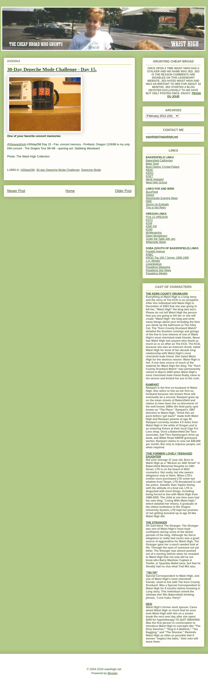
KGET (149, 176)
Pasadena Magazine (158, 267)
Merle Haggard (154, 179)
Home (70, 191)
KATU (149, 220)
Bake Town (152, 163)
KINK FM (151, 226)
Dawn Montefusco (156, 235)
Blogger (112, 673)
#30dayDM (28, 170)
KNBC (149, 254)
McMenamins (154, 232)
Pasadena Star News (158, 270)
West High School (156, 182)
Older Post (123, 191)
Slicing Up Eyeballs (157, 204)
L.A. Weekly (153, 260)
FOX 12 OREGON (157, 217)
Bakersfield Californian (159, 160)
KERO (149, 173)
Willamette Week (156, 242)
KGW (149, 223)
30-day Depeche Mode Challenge (58, 170)
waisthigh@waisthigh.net (162, 136)
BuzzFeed (152, 191)
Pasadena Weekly (157, 273)
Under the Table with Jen (160, 238)
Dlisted (150, 195)
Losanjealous (154, 264)
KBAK (149, 170)
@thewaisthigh (16, 144)
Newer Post (16, 191)
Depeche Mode (91, 170)
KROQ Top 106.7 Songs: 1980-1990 (167, 257)
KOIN (149, 229)
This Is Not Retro (156, 207)
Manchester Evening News (162, 198)
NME (149, 201)
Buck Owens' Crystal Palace (162, 166)
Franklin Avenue (155, 251)
